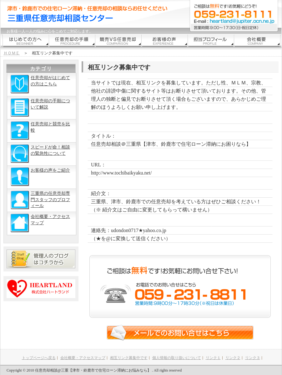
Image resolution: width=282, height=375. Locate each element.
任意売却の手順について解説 (40, 107)
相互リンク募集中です (129, 358)
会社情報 (257, 41)
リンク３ (252, 358)
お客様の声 (165, 41)
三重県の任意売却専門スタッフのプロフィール (40, 199)
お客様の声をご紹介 (40, 176)
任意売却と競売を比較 (40, 130)
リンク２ (232, 358)
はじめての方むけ (26, 41)
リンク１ (213, 358)
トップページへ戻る (39, 358)
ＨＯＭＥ (11, 53)
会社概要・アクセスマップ (40, 223)
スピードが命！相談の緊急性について (40, 153)
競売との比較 (118, 41)
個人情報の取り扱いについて (176, 358)
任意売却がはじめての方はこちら (40, 84)
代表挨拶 (211, 41)
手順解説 (72, 41)
